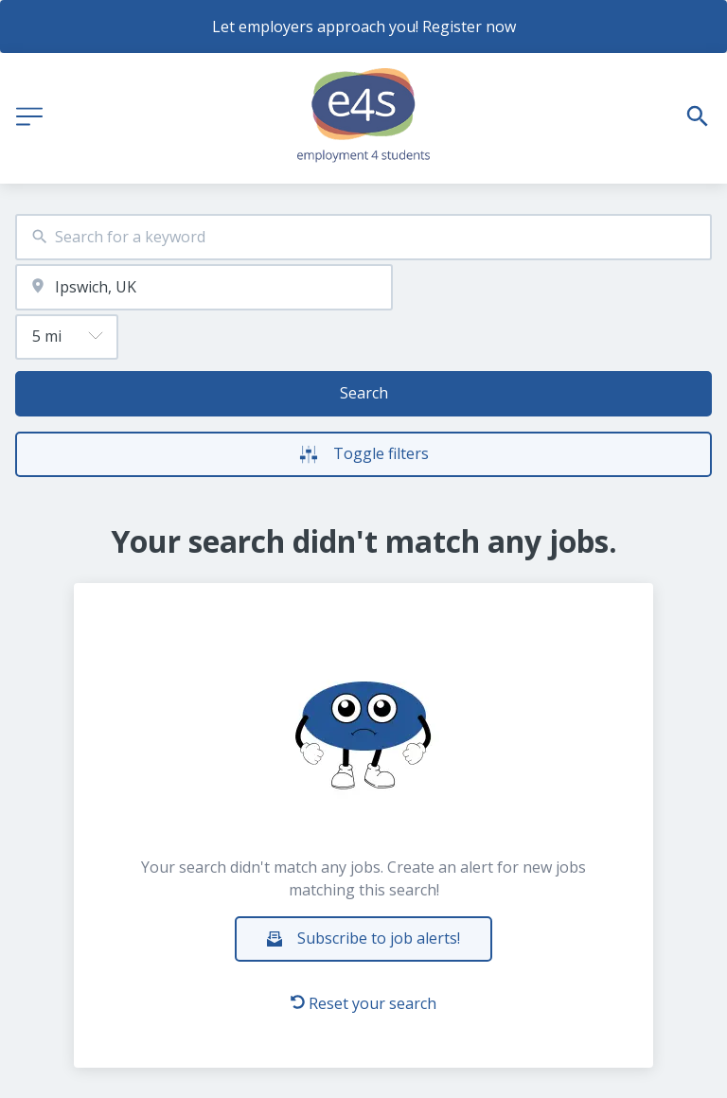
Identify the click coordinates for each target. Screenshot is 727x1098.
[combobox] (363, 237)
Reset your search (363, 1003)
